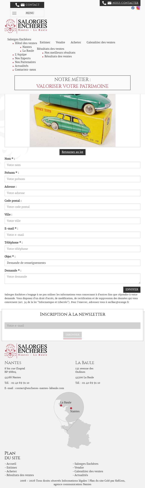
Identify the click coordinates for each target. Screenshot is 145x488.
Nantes (27, 47)
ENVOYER (132, 289)
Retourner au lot (72, 152)
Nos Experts (23, 58)
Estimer (45, 42)
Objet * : (10, 256)
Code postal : (13, 200)
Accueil (11, 463)
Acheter (76, 42)
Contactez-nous (25, 69)
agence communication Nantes (72, 484)
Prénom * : (12, 172)
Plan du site (96, 480)
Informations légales (74, 480)
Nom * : (10, 158)
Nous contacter (120, 3)
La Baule (28, 50)
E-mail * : (11, 228)
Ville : (8, 214)
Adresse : (11, 186)
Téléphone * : (14, 242)
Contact (27, 5)
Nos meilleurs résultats (60, 52)
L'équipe (21, 54)
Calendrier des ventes (101, 42)
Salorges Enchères (86, 463)
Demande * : (13, 270)
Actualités (21, 66)
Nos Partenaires (25, 62)
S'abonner (72, 334)
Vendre (60, 42)
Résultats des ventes (58, 56)
